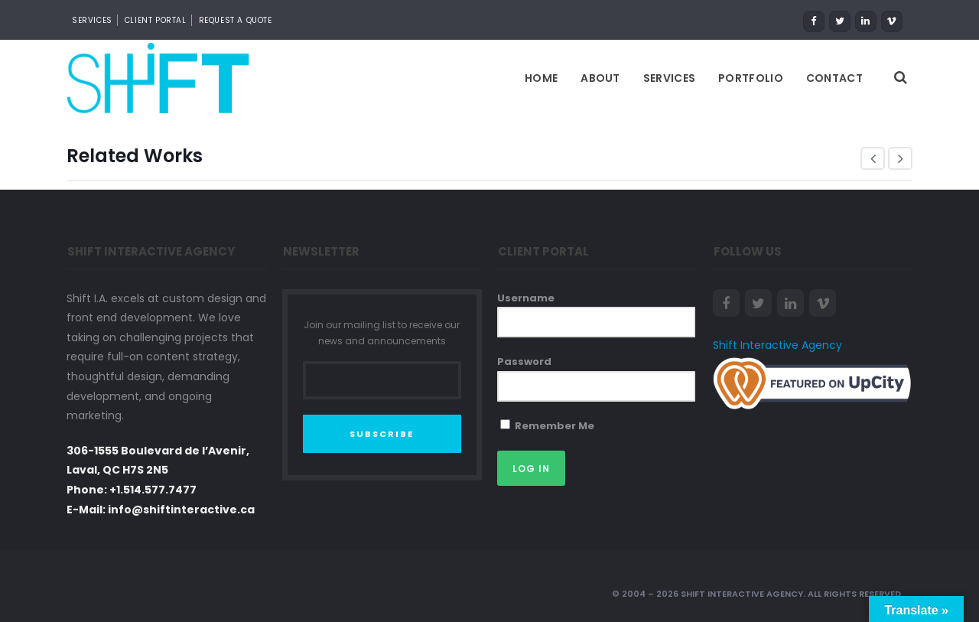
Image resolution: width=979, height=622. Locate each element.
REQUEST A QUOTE (235, 20)
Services (669, 78)
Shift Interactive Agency (777, 345)
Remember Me (547, 425)
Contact (834, 78)
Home (541, 78)
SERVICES (92, 20)
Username (526, 298)
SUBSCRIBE (382, 434)
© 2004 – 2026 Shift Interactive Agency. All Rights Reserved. (757, 594)
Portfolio (750, 78)
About (600, 78)
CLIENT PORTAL (156, 20)
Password (524, 361)
